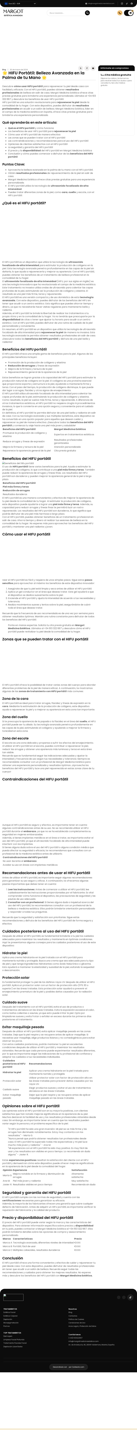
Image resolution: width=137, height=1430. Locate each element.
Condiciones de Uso (76, 1323)
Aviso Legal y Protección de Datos (82, 1326)
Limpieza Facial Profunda (13, 1339)
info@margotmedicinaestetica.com (83, 1341)
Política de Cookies (76, 1319)
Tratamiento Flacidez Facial (15, 1343)
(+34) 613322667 (75, 1338)
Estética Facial (9, 1312)
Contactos (72, 1316)
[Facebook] (87, 68)
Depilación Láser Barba (12, 1346)
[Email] (93, 68)
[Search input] (67, 13)
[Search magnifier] (87, 12)
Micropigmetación (11, 1323)
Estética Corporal (10, 1316)
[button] (129, 13)
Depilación (7, 1319)
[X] (80, 68)
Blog (4, 70)
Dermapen (7, 1336)
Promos (6, 1326)
